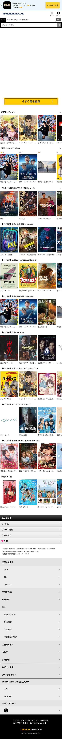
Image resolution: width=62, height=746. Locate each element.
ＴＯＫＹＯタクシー (45, 220)
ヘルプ (5, 654)
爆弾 (1, 220)
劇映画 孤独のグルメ (45, 184)
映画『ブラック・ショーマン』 (48, 145)
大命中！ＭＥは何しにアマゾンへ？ (31, 292)
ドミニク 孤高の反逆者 (27, 256)
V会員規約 (12, 550)
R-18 (31, 543)
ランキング (31, 537)
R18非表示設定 (10, 638)
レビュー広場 (7, 669)
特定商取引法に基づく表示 (31, 553)
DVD (4, 21)
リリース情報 (31, 531)
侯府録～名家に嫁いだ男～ (9, 473)
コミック (20, 21)
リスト (52, 17)
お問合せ (6, 661)
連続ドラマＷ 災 (6, 365)
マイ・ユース (4, 437)
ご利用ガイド (7, 646)
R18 (58, 21)
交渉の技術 (23, 437)
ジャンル (31, 526)
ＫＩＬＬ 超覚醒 (6, 256)
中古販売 (8, 631)
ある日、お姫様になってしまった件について (15, 145)
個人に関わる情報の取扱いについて (13, 553)
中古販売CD (31, 21)
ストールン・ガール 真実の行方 (49, 292)
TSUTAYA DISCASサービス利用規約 (26, 550)
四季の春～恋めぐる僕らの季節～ (49, 437)
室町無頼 (22, 220)
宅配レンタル (9, 616)
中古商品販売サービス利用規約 (46, 550)
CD (12, 21)
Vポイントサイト (9, 676)
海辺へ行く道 (23, 509)
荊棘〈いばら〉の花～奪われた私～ (31, 473)
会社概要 (5, 550)
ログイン (58, 17)
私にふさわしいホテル (7, 509)
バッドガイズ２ (5, 401)
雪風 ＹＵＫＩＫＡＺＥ (27, 184)
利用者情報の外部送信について (11, 556)
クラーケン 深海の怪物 (46, 256)
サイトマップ (25, 556)
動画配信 (6, 601)
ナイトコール (4, 292)
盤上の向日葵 (42, 329)
